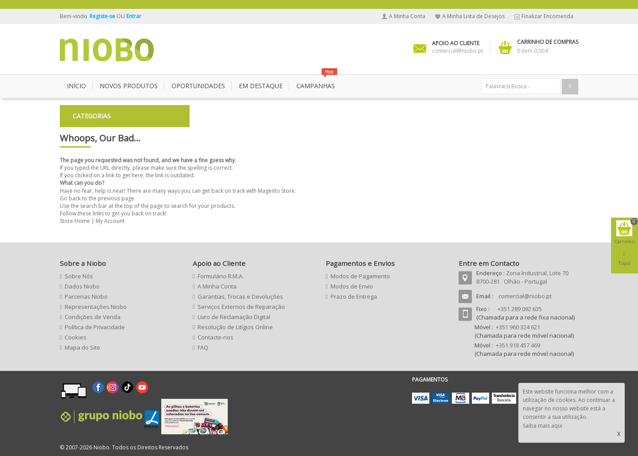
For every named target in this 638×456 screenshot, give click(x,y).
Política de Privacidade (95, 327)
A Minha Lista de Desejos (473, 16)
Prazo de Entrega (354, 296)
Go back (70, 198)
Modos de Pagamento (360, 276)
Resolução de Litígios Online (235, 327)
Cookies (75, 337)
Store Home (75, 221)
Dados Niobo (82, 286)
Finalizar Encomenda (547, 16)
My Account (110, 221)
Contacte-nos (215, 337)
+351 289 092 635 (520, 309)
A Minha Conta (407, 16)
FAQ (203, 347)
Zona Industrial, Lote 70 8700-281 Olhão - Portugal (522, 277)
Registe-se (103, 16)
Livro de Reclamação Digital (234, 317)
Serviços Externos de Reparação (241, 307)
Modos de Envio (352, 286)
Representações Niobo (96, 307)
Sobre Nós (79, 276)
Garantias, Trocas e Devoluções (240, 296)
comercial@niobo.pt (525, 296)
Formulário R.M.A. (221, 276)
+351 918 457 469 (518, 345)
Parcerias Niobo (86, 296)
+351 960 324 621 (518, 327)
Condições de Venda (93, 317)
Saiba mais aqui (542, 425)
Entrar (133, 16)
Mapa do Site (82, 347)
